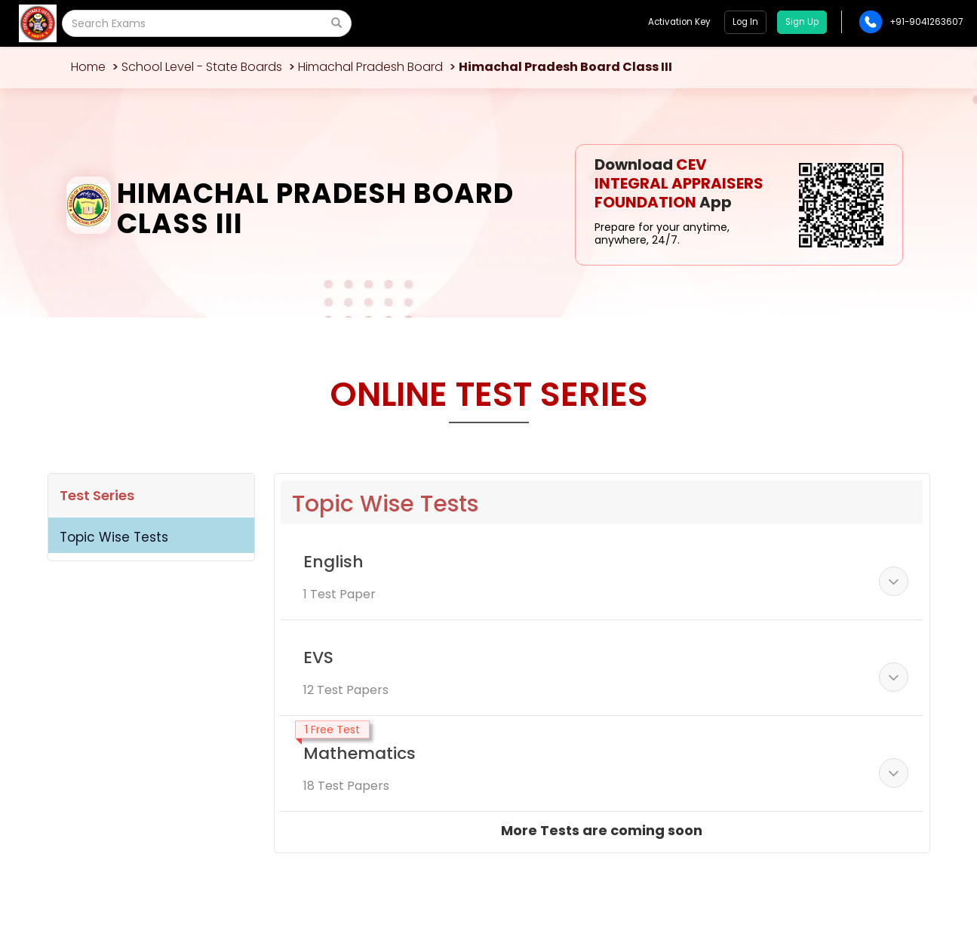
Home (88, 66)
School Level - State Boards (201, 66)
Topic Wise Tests (114, 537)
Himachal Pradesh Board (370, 66)
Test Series (97, 495)
